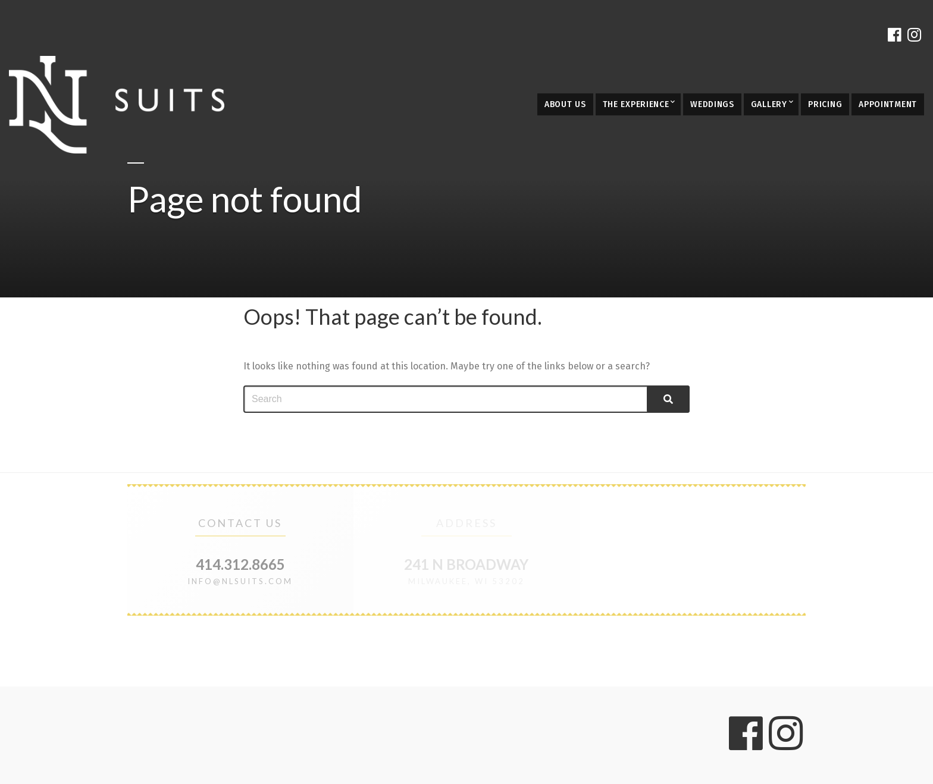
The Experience (636, 104)
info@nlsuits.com (240, 581)
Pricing (825, 104)
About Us (565, 104)
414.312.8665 (240, 564)
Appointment (888, 104)
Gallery (769, 104)
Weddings (712, 104)
